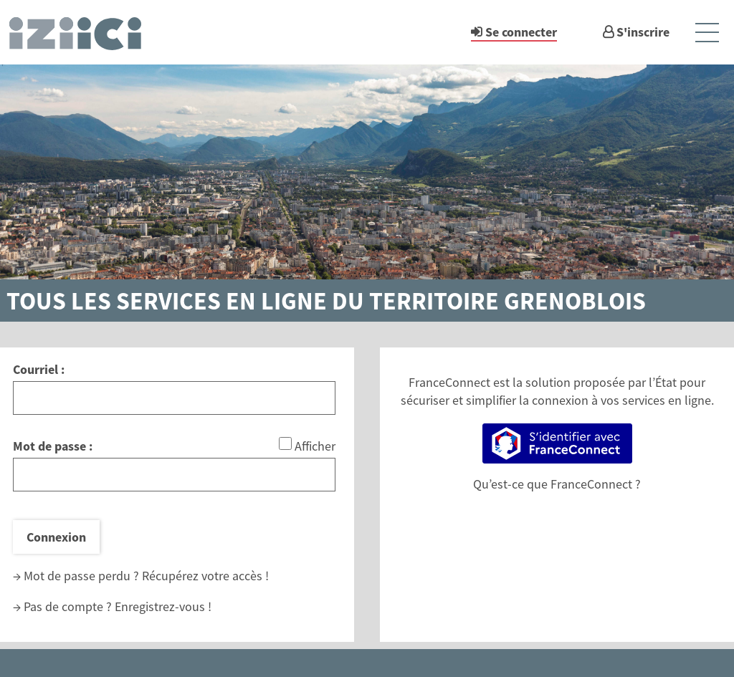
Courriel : (39, 369)
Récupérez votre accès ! (205, 575)
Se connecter (521, 32)
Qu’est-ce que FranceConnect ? (557, 484)
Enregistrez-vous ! (163, 606)
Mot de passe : (52, 446)
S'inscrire (642, 32)
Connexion (56, 537)
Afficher (315, 446)
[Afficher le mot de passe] (285, 443)
